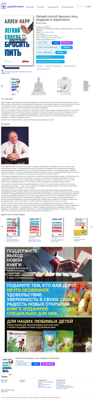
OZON (56, 43)
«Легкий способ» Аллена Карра (51, 37)
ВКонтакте (5, 391)
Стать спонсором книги (44, 57)
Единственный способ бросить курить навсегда (35, 240)
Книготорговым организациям (45, 382)
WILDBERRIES (48, 364)
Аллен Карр (41, 23)
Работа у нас (41, 385)
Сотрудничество (53, 7)
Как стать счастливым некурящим (79, 240)
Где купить (40, 7)
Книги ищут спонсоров (43, 384)
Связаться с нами (60, 383)
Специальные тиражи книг (44, 387)
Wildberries (66, 43)
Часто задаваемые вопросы (63, 385)
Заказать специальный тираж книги (48, 61)
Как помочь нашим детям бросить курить (57, 240)
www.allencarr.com (45, 210)
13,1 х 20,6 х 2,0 (46, 32)
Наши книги (30, 7)
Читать (17, 41)
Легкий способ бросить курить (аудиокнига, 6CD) (12, 240)
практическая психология (43, 69)
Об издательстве (67, 7)
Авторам (40, 383)
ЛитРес (67, 47)
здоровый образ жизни (69, 66)
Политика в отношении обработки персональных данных (65, 387)
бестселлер (40, 66)
